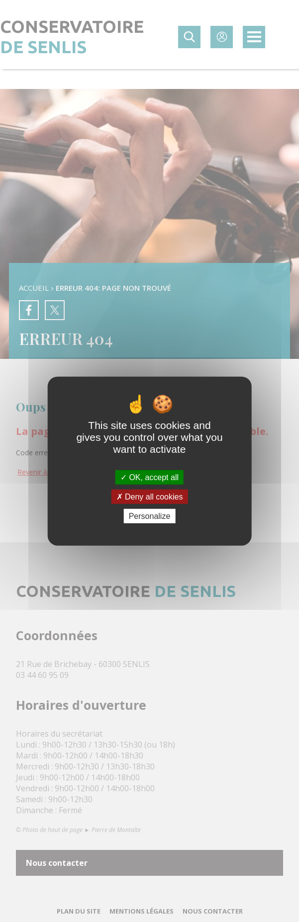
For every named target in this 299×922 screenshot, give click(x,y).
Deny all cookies (149, 496)
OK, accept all (149, 477)
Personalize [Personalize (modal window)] (150, 516)
